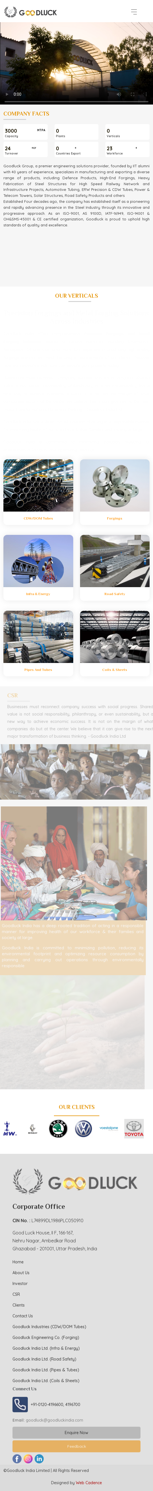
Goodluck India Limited (28, 1470)
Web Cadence (89, 1482)
